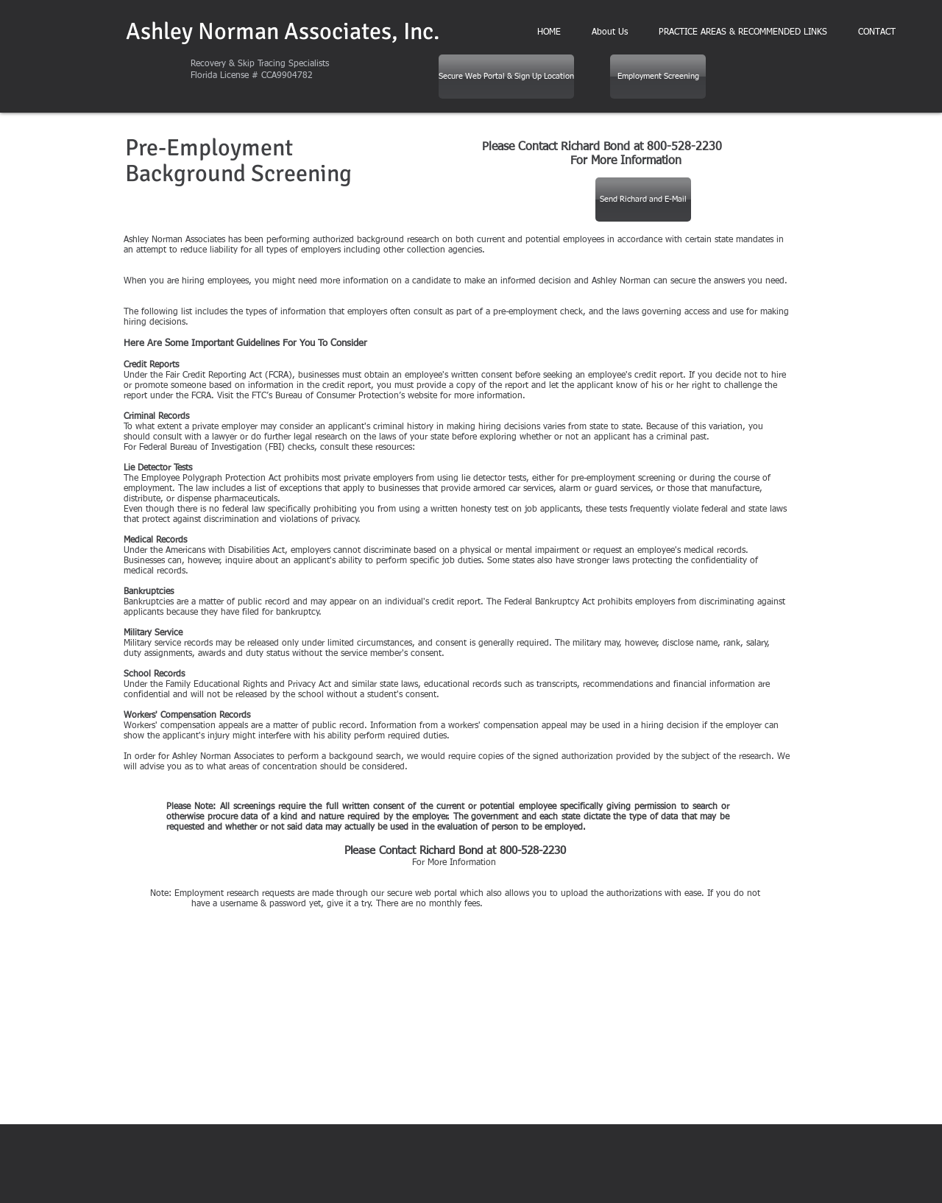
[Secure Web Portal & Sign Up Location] (506, 76)
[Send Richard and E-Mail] (643, 199)
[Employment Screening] (658, 76)
